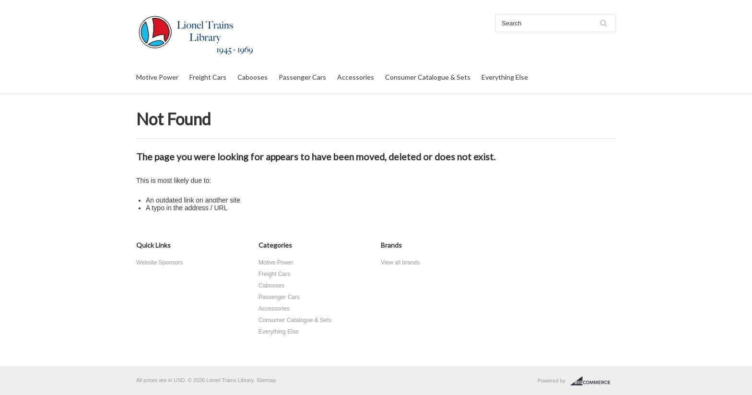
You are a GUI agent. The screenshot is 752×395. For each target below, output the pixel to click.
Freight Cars (207, 77)
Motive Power (157, 77)
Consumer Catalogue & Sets (427, 77)
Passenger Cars (302, 77)
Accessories (355, 77)
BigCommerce (593, 381)
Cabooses (252, 77)
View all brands (400, 262)
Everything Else (505, 77)
